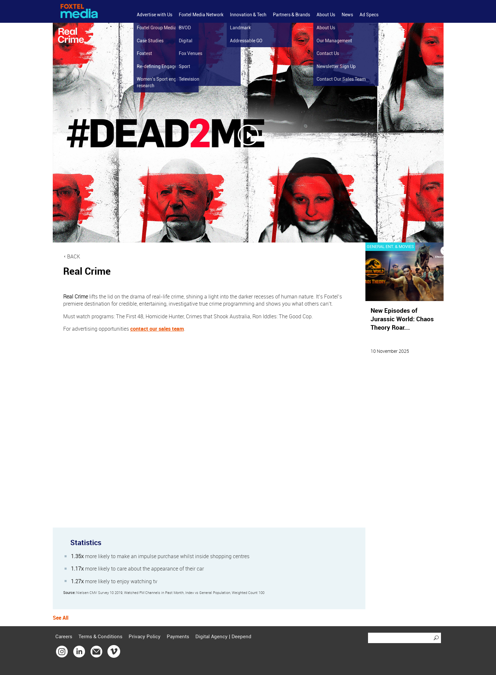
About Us (326, 14)
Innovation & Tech (248, 14)
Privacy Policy (145, 637)
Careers (63, 637)
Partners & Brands (291, 14)
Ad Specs (369, 14)
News (347, 14)
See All (60, 617)
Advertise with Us (154, 14)
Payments (178, 637)
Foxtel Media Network (201, 14)
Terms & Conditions (100, 637)
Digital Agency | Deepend (223, 637)
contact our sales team (157, 328)
